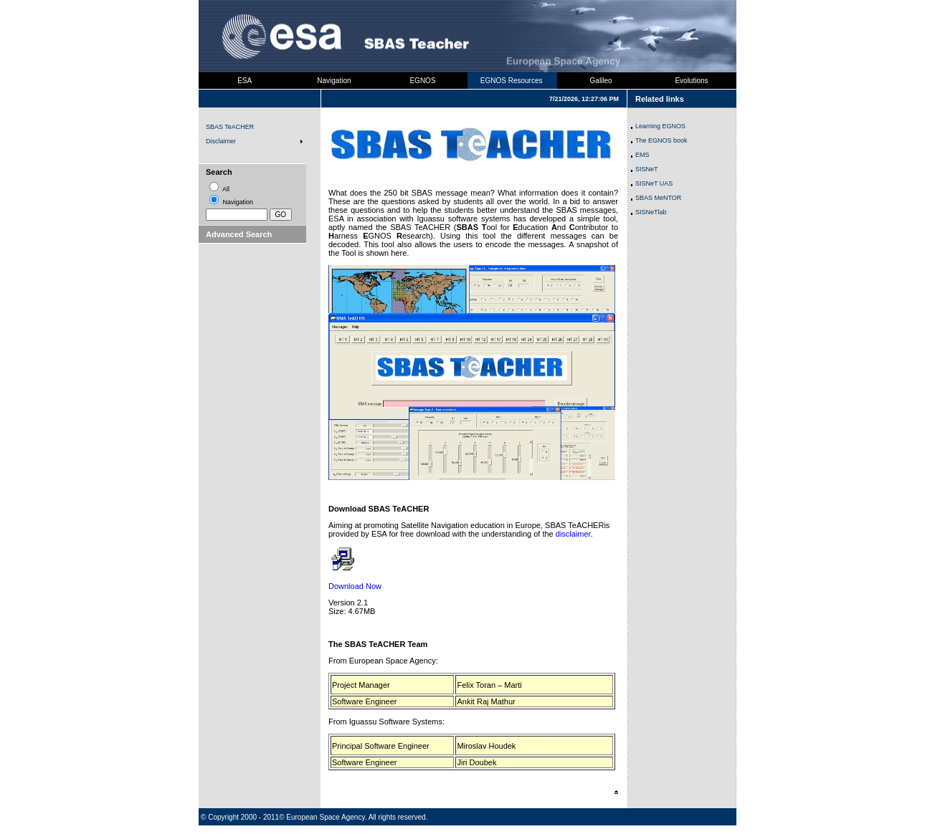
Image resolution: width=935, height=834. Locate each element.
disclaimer (573, 533)
